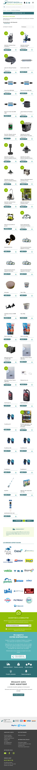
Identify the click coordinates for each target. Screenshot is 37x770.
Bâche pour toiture (22, 735)
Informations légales (22, 742)
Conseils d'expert (7, 735)
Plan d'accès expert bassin (23, 746)
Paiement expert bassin (9, 738)
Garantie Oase (7, 739)
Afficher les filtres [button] (18, 13)
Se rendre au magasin (18, 694)
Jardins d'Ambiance (8, 736)
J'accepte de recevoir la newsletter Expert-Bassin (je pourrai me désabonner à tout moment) (19, 630)
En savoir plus (7, 23)
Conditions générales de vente (24, 743)
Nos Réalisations (7, 743)
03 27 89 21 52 (8, 760)
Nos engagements (8, 742)
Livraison (6, 741)
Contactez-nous (21, 745)
